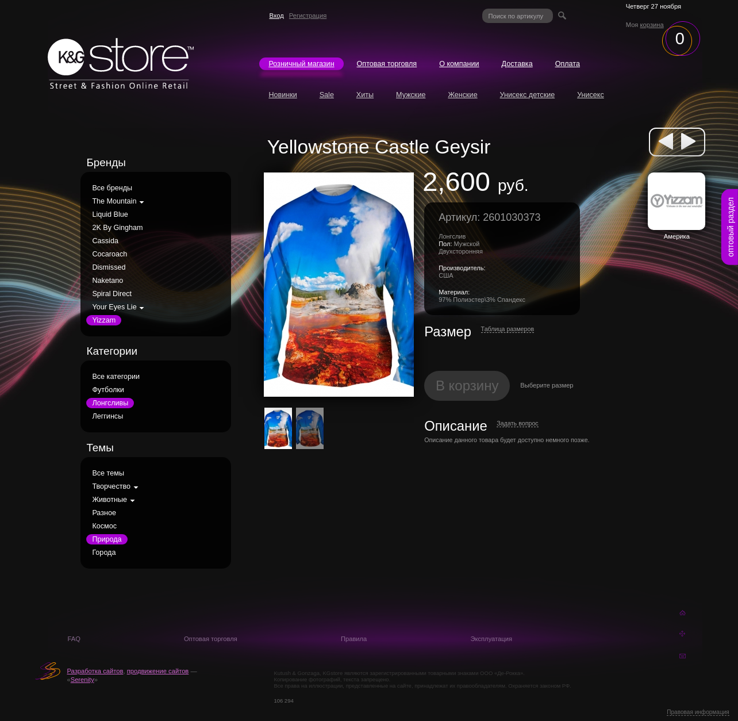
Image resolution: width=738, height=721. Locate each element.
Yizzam (104, 320)
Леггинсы (107, 416)
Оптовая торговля (387, 64)
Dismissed (108, 267)
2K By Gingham (117, 228)
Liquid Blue (110, 214)
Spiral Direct (112, 294)
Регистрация (307, 15)
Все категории (116, 377)
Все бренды (112, 188)
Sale (327, 95)
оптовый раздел (730, 227)
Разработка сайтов (95, 671)
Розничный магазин (301, 64)
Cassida (105, 241)
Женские (462, 95)
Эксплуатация (491, 638)
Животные (109, 500)
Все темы (108, 473)
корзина (652, 24)
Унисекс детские (527, 95)
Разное (104, 513)
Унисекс (590, 95)
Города (104, 553)
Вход (276, 15)
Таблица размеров (508, 328)
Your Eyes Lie (114, 307)
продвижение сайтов (158, 671)
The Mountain (114, 201)
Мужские (410, 95)
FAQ (73, 638)
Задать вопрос (517, 423)
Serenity (82, 679)
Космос (104, 526)
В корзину (467, 385)
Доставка (517, 64)
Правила (354, 638)
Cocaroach (109, 254)
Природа (106, 539)
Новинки (282, 95)
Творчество (111, 486)
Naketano (107, 281)
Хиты (365, 95)
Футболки (108, 390)
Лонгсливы (110, 403)
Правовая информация (698, 712)
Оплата (567, 64)
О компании (459, 64)
